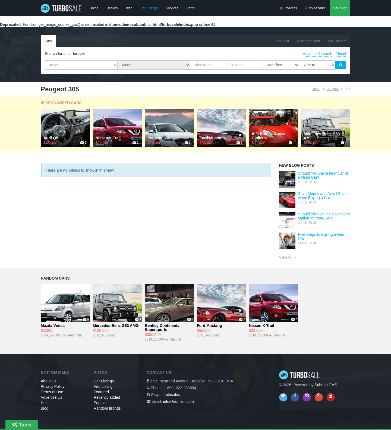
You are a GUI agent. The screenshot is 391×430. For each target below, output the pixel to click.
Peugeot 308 (158, 138)
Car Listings (148, 8)
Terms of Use (52, 392)
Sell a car (340, 8)
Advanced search (317, 53)
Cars (48, 41)
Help (45, 403)
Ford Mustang (212, 138)
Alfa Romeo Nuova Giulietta (268, 136)
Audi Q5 (50, 138)
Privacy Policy (52, 386)
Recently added (308, 41)
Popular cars (337, 41)
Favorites (288, 8)
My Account (315, 8)
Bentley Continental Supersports (162, 328)
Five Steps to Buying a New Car (321, 236)
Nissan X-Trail (108, 138)
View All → (288, 257)
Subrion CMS (325, 385)
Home (94, 8)
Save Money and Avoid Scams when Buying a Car (324, 195)
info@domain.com (178, 401)
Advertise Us (51, 397)
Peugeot (333, 89)
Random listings (107, 408)
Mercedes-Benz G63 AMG (322, 136)
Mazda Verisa (53, 326)
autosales (172, 394)
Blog (129, 8)
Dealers (112, 8)
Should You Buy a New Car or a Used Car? (323, 175)
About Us (48, 381)
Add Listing (103, 386)
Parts (190, 8)
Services (172, 8)
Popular (100, 403)
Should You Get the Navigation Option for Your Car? (324, 216)
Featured (282, 41)
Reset (341, 53)
